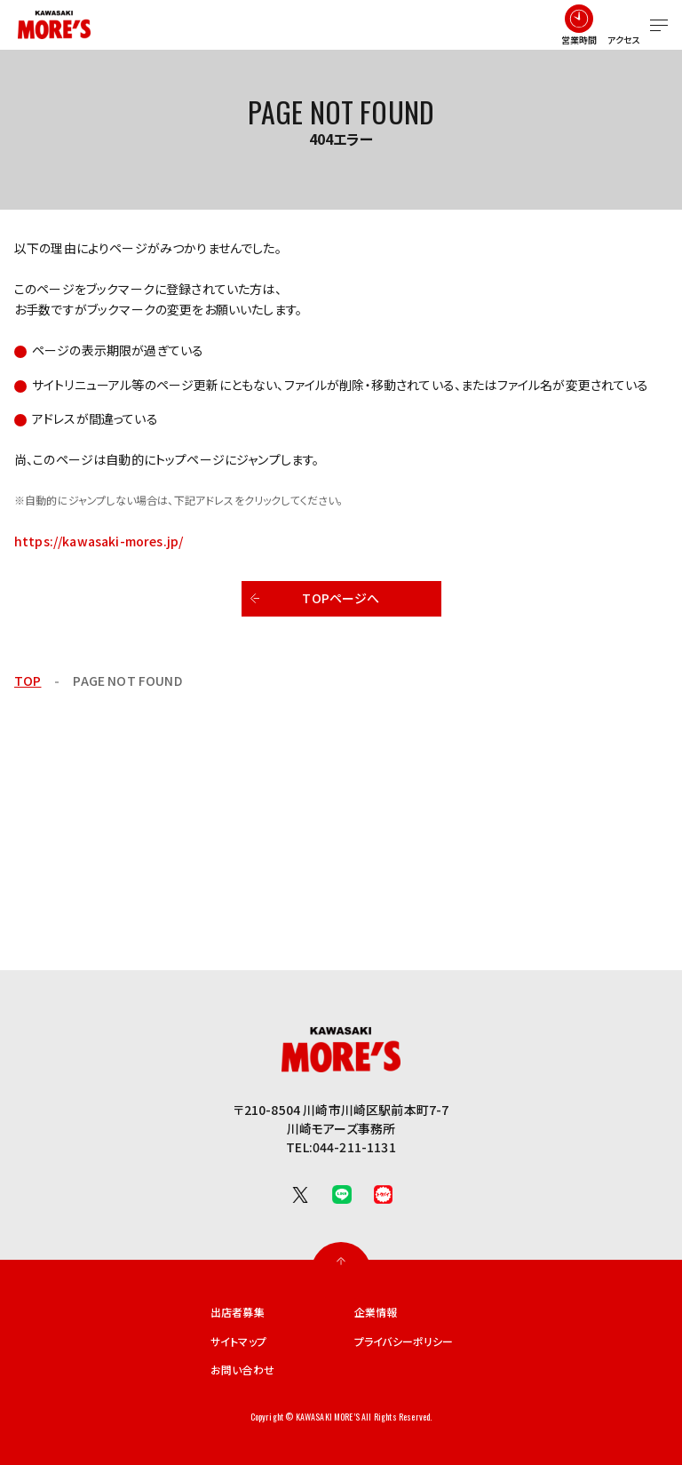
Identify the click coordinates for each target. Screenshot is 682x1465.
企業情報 (376, 1312)
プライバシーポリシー (404, 1341)
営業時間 (579, 39)
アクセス (624, 39)
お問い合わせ (242, 1370)
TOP (27, 680)
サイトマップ (238, 1341)
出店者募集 (237, 1312)
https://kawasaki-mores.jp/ (98, 541)
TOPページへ (340, 598)
